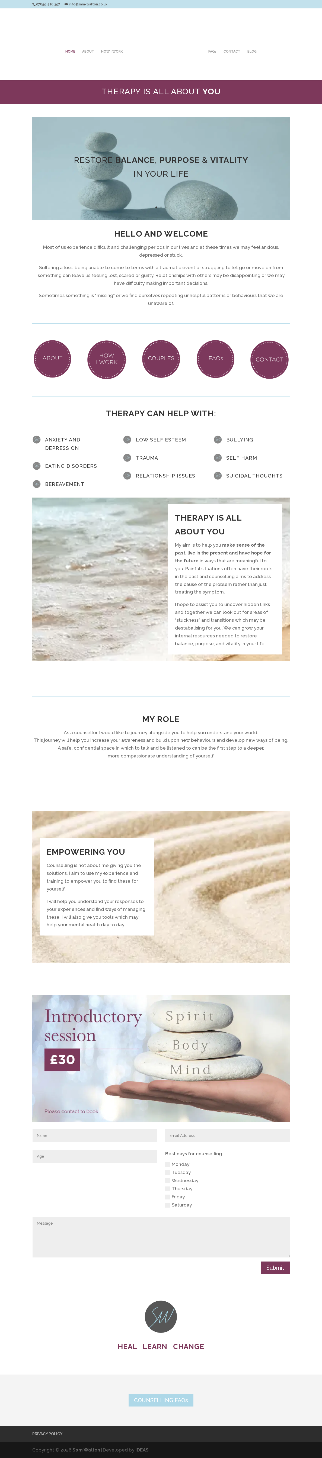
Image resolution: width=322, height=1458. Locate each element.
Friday (175, 1197)
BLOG (252, 51)
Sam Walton (86, 1450)
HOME (70, 51)
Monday (177, 1164)
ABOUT (88, 51)
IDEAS (142, 1450)
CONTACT (232, 51)
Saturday (178, 1205)
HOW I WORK (112, 51)
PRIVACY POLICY (47, 1434)
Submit (275, 1268)
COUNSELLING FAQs (161, 1400)
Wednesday (181, 1180)
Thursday (178, 1189)
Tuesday (178, 1172)
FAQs (212, 51)
